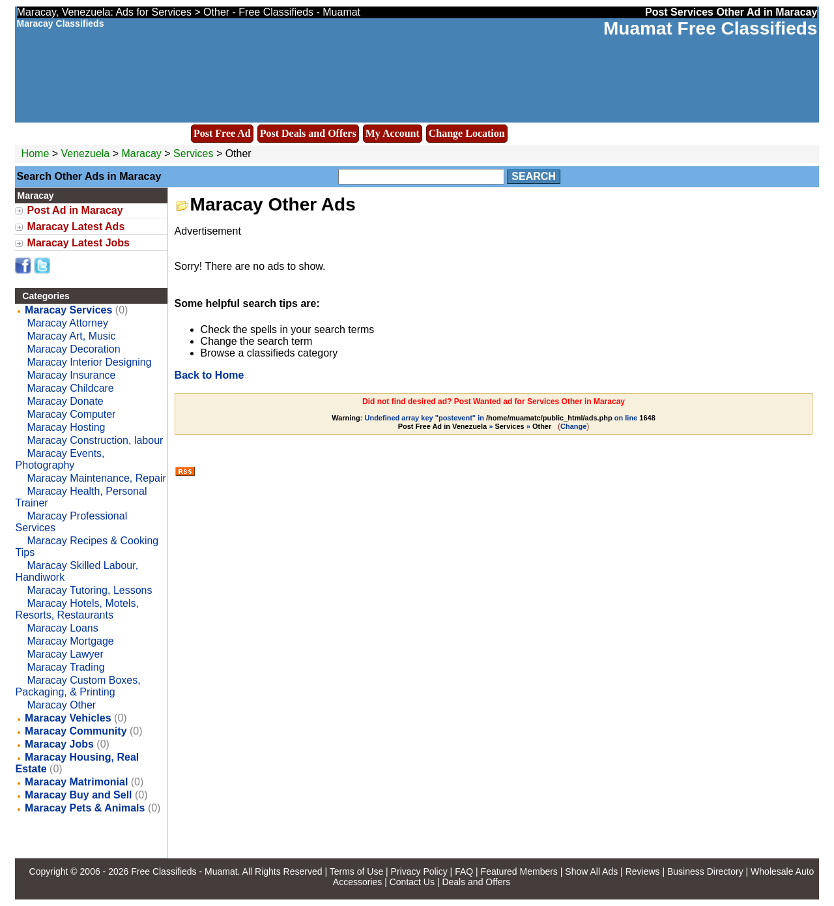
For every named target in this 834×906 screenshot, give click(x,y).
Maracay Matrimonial (76, 781)
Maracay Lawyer (65, 654)
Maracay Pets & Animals (85, 807)
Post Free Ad (222, 133)
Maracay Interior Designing (89, 362)
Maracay (142, 153)
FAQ (464, 871)
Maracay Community (76, 731)
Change (573, 426)
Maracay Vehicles (68, 717)
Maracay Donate (65, 401)
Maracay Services (68, 309)
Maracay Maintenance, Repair (96, 478)
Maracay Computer (71, 414)
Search (533, 176)
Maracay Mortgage (70, 641)
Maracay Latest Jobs (78, 242)
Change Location (467, 133)
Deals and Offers (476, 882)
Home (36, 153)
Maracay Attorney (67, 323)
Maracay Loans (62, 628)
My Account (393, 133)
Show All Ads (591, 871)
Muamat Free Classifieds (710, 28)
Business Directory (705, 871)
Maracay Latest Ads (76, 226)
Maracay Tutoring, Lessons (89, 590)
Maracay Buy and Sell (78, 794)
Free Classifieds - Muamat (184, 871)
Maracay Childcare (70, 388)
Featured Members (519, 871)
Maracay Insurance (71, 375)
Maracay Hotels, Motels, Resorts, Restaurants (77, 609)
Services (193, 153)
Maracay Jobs (59, 744)
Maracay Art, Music (71, 336)
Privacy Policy (419, 871)
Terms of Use (356, 871)
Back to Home (209, 375)
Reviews (643, 871)
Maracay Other (61, 704)
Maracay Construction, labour (95, 440)
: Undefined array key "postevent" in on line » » (493, 422)
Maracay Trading (65, 667)
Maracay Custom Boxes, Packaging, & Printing (78, 686)
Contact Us (412, 882)
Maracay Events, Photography (60, 459)
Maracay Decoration (73, 349)
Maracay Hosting (66, 427)
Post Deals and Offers (308, 133)
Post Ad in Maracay (75, 210)
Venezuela (85, 153)
